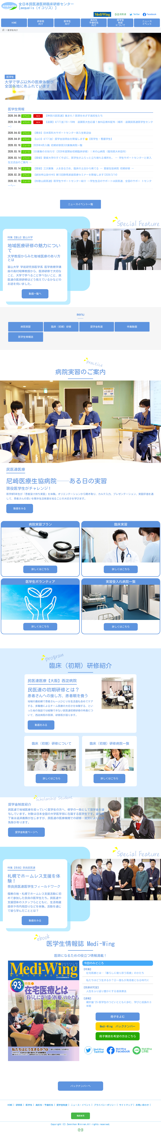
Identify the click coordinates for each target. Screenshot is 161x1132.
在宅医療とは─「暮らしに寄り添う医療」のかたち (115, 973)
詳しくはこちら (51, 778)
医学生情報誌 (25, 337)
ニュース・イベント (81, 1105)
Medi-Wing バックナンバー (117, 1026)
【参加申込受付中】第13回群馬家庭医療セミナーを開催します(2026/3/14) (75, 174)
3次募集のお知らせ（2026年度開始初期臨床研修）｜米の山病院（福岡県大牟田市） (80, 151)
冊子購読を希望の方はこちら (117, 1036)
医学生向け (67, 22)
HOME (14, 23)
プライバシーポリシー (105, 1105)
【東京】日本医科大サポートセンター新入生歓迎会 (62, 133)
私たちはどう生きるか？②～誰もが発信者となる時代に (117, 980)
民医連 (122, 14)
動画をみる (19, 508)
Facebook (151, 14)
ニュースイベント (147, 22)
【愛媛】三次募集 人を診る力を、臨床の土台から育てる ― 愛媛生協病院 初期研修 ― (83, 168)
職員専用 (80, 1116)
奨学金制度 (96, 326)
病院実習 (26, 326)
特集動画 (132, 326)
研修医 (19, 1105)
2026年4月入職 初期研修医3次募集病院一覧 (57, 145)
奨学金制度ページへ (26, 832)
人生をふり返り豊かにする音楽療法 (106, 991)
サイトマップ (125, 1105)
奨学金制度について (120, 22)
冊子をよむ (118, 1016)
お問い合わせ (142, 1105)
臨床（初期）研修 (61, 326)
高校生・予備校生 (44, 1105)
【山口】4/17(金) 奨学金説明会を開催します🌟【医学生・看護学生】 (73, 139)
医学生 (29, 1105)
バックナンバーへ (80, 1086)
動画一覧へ (35, 293)
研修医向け (40, 22)
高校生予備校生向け (94, 22)
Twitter (136, 14)
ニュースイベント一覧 (80, 204)
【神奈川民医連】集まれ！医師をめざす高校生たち (74, 115)
